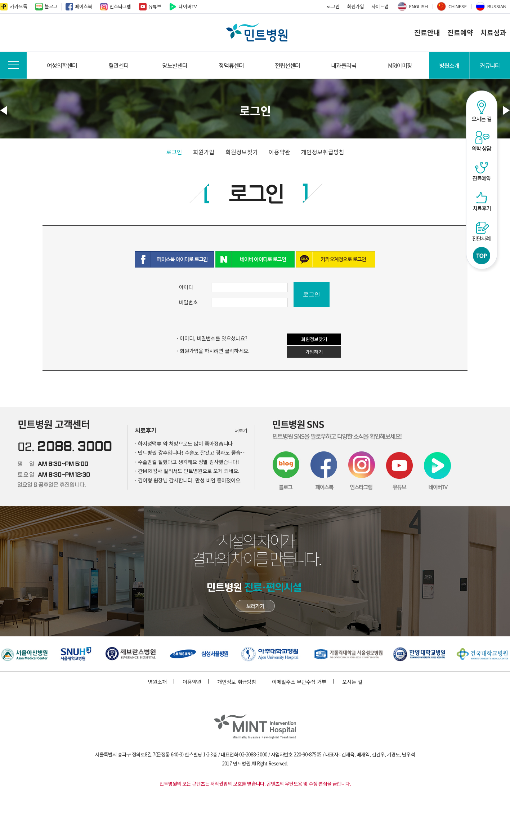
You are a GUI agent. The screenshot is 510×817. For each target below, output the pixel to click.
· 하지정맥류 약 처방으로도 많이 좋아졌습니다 (184, 443)
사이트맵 (380, 6)
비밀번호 (188, 302)
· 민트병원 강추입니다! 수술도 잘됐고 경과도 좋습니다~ (191, 452)
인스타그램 (120, 6)
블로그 (51, 6)
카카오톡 (18, 6)
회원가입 (355, 6)
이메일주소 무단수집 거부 (303, 681)
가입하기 (314, 351)
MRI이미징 (400, 65)
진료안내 (427, 32)
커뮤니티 (490, 65)
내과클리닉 (343, 65)
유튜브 (154, 6)
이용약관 (279, 151)
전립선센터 (287, 65)
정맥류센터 (231, 65)
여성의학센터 (62, 65)
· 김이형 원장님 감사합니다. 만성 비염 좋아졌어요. (188, 480)
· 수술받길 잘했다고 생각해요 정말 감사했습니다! (187, 461)
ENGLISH (418, 6)
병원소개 (449, 65)
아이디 (186, 287)
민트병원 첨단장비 (255, 606)
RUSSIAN (496, 6)
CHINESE (457, 6)
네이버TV (188, 6)
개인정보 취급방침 (240, 681)
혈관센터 (118, 65)
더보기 (240, 430)
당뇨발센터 (174, 65)
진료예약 (460, 32)
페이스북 (83, 6)
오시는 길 (352, 681)
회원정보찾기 (241, 151)
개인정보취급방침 (322, 151)
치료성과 (493, 32)
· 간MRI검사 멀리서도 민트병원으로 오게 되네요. (187, 470)
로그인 (333, 6)
